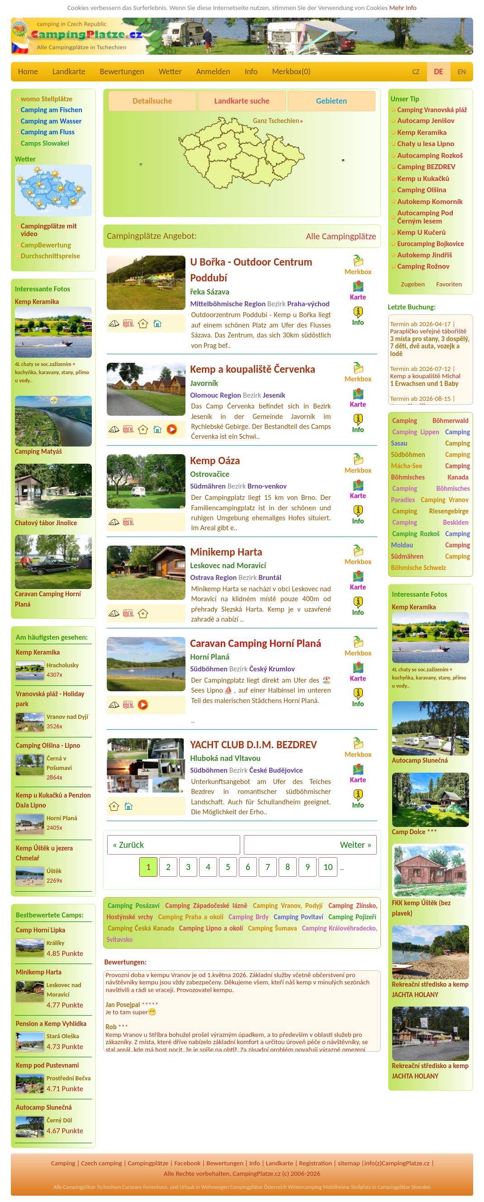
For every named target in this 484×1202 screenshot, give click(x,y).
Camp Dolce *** (414, 832)
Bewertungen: (125, 962)
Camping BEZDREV (427, 166)
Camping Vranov (445, 500)
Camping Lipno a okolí (211, 928)
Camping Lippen (416, 432)
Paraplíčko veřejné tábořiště (428, 322)
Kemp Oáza (215, 460)
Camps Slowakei (45, 143)
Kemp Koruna (332, 124)
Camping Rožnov (424, 266)
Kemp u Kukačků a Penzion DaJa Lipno (53, 800)
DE (438, 71)
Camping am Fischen (51, 109)
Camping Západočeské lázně (206, 906)
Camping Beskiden (431, 522)
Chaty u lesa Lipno (426, 143)
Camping (63, 1163)
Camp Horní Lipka (40, 930)
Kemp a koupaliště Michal (425, 366)
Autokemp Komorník (430, 201)
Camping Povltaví (298, 917)
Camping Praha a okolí (190, 917)
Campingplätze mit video (49, 230)
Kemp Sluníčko (410, 396)
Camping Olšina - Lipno (48, 745)
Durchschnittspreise (50, 256)
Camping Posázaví (133, 906)
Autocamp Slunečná (44, 1107)
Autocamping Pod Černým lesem (425, 216)
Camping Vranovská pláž (432, 109)
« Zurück (128, 844)
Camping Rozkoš (416, 534)
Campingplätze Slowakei (404, 1187)
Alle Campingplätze (341, 236)
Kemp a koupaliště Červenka (252, 368)
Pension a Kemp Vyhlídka (51, 1024)
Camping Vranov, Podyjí (288, 906)
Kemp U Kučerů (422, 232)
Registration (315, 1163)
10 (327, 866)
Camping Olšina (422, 190)
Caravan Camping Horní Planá (255, 643)
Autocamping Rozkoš (430, 155)
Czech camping (101, 1163)
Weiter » (356, 844)
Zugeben (413, 284)
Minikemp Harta (39, 972)
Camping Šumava (272, 928)
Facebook (187, 1163)
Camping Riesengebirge (431, 511)
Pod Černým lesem (137, 124)
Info (251, 71)
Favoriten (449, 284)
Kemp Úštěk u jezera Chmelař (44, 853)
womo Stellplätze (46, 99)
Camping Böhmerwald (431, 421)
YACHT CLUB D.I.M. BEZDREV (253, 744)
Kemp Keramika (37, 302)
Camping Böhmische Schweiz (430, 562)
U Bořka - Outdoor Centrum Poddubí (251, 270)
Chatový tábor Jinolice (46, 523)
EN (462, 71)
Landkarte (68, 71)
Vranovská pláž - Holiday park (50, 699)
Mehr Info (403, 8)
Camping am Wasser (51, 121)
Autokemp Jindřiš (425, 255)
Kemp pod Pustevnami (47, 1065)
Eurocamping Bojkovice (431, 243)
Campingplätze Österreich (258, 1187)
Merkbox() (291, 71)
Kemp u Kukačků (424, 178)
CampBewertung (46, 245)
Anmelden (213, 71)
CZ (415, 71)
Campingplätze (148, 1163)
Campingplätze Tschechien (92, 1187)
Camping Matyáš (38, 451)
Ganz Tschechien (276, 121)
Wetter (170, 71)
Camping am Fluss (48, 132)
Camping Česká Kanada (141, 928)
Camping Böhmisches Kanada (430, 471)
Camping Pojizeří (352, 917)
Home (28, 71)
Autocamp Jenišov (426, 120)
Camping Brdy (248, 917)
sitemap (349, 1163)
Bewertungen (122, 71)
